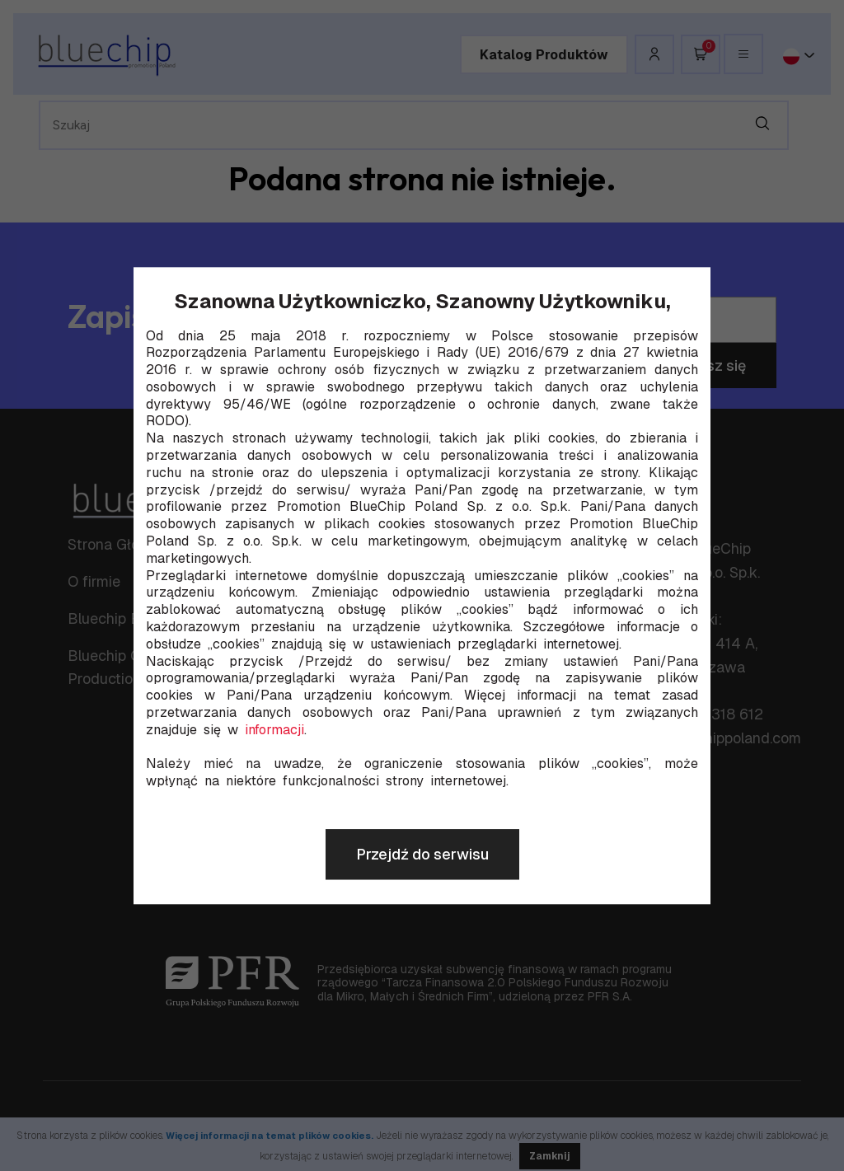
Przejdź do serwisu (422, 854)
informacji (274, 730)
